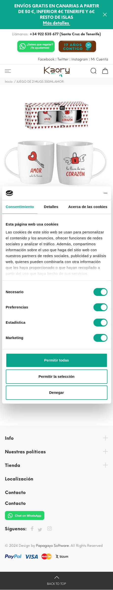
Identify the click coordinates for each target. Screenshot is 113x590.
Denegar (56, 392)
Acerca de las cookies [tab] (87, 207)
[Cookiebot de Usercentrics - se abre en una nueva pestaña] (85, 193)
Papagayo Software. (53, 546)
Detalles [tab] (51, 207)
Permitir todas (56, 360)
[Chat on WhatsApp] (36, 47)
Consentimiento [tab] (20, 207)
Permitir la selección (57, 376)
